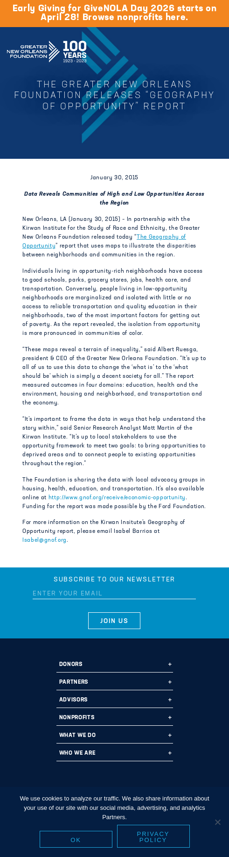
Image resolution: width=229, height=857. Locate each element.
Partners (73, 682)
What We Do (77, 735)
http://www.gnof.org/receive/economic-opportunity (117, 498)
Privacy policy (153, 836)
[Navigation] (214, 50)
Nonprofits (77, 718)
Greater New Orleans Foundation (46, 48)
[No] (217, 822)
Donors (71, 664)
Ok (75, 839)
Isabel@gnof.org (44, 540)
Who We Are (77, 753)
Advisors (73, 700)
